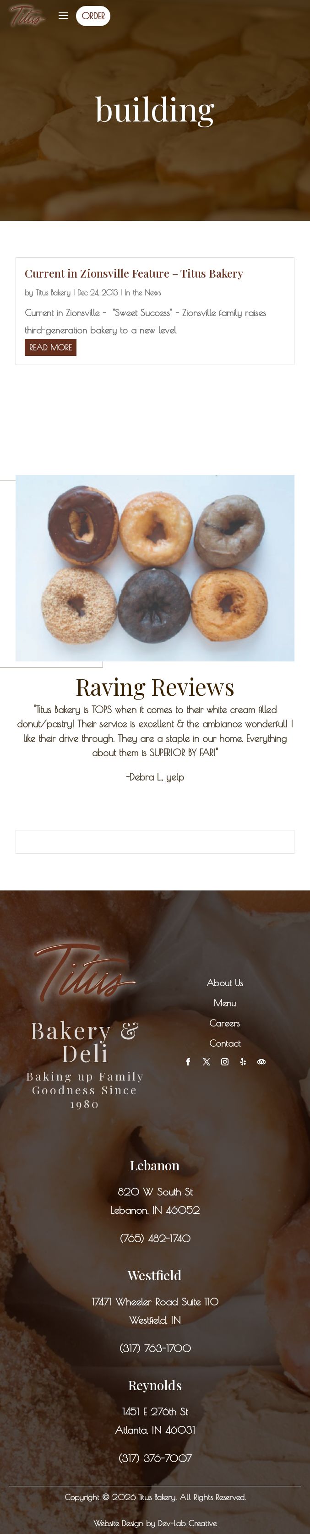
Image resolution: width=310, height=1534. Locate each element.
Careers (224, 1023)
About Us (225, 982)
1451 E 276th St (155, 1412)
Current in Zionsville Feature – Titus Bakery (134, 273)
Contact (224, 1043)
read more (50, 347)
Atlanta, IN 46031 (155, 1430)
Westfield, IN (155, 1320)
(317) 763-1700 (155, 1348)
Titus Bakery (53, 293)
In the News (143, 293)
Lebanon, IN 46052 (155, 1210)
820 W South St (155, 1192)
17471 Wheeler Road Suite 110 (155, 1302)
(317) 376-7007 (155, 1458)
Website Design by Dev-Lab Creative (155, 1523)
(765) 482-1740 (155, 1239)
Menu (225, 1003)
